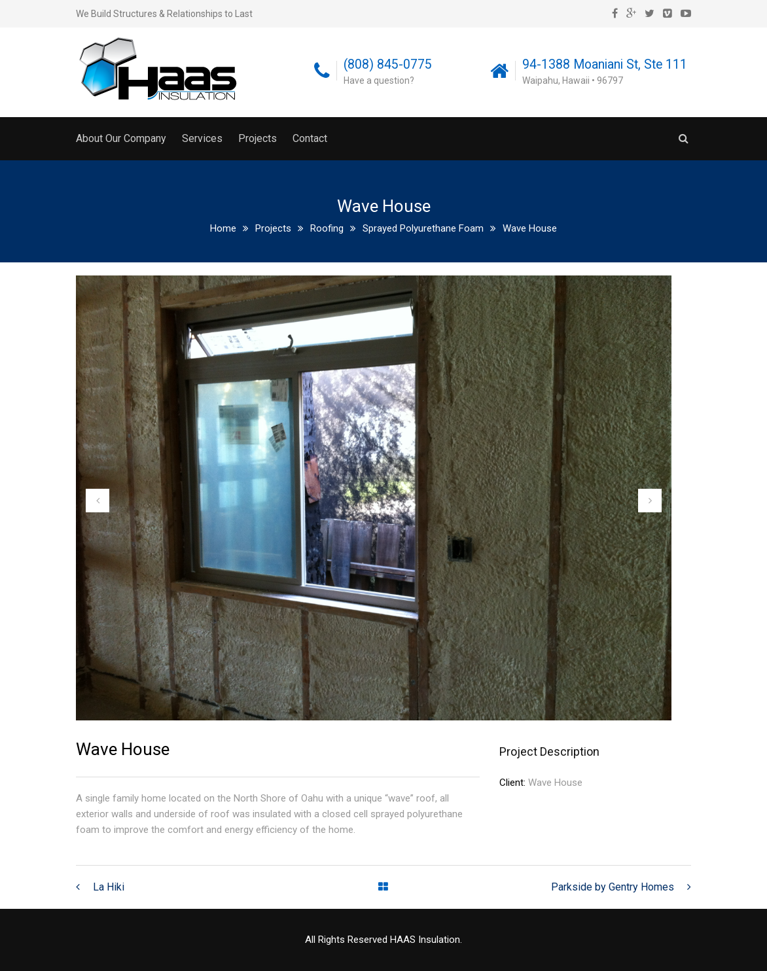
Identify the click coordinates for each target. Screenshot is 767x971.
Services (202, 138)
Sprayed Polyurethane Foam (423, 228)
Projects (257, 138)
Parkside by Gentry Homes (612, 887)
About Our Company (121, 138)
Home (223, 228)
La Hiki (108, 887)
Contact (310, 138)
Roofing (327, 228)
